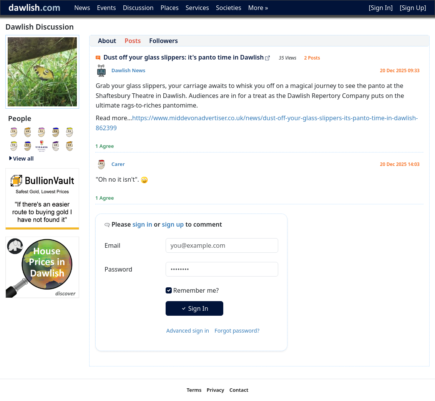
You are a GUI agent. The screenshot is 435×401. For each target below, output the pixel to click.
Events (106, 7)
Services (197, 7)
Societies (228, 7)
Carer (118, 164)
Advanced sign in (187, 330)
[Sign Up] (413, 7)
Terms (194, 389)
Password (118, 269)
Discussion (138, 7)
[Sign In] (381, 7)
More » (258, 7)
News (82, 7)
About (107, 40)
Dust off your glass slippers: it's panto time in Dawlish (183, 57)
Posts (133, 40)
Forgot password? (236, 330)
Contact (238, 389)
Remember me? (196, 290)
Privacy (215, 389)
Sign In (194, 308)
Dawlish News (128, 70)
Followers (163, 40)
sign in (143, 224)
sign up (173, 224)
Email (112, 245)
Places (170, 7)
